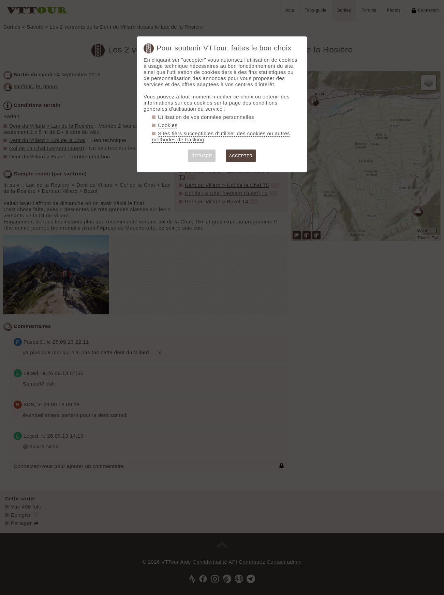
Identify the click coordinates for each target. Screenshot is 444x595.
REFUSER (201, 156)
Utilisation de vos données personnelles (206, 117)
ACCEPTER (241, 156)
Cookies (167, 125)
